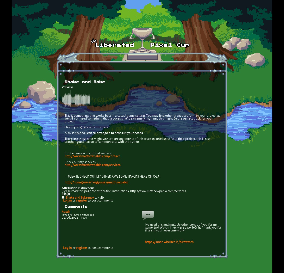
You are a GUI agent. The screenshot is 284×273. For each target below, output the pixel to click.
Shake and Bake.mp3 (79, 197)
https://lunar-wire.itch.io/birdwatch (169, 242)
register (81, 200)
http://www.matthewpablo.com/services (92, 165)
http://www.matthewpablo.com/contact (92, 156)
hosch (66, 212)
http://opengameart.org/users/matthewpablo (96, 182)
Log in (67, 200)
